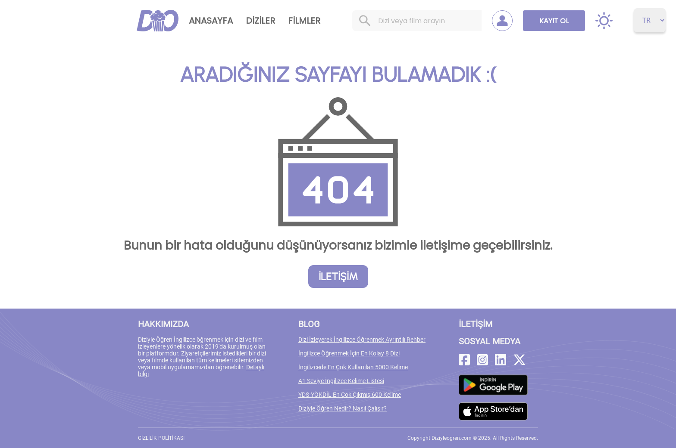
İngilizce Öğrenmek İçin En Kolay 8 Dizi (349, 353)
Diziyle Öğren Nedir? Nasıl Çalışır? (342, 408)
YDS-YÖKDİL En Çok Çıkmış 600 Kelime (349, 394)
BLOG (309, 324)
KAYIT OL (554, 21)
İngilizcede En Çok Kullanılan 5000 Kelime (353, 367)
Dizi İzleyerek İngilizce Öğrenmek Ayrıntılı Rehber (362, 339)
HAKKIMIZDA (163, 324)
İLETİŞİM (338, 276)
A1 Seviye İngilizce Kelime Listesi (341, 380)
